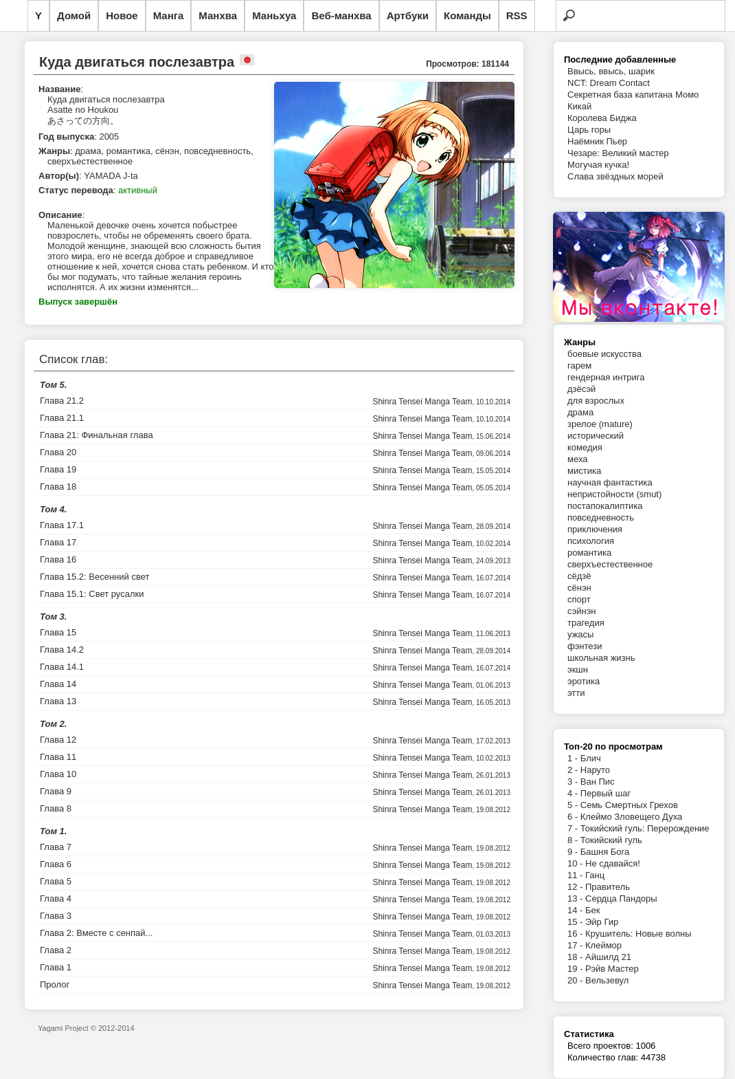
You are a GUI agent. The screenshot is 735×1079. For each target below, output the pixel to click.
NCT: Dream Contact (608, 83)
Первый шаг (605, 793)
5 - (573, 805)
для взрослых (595, 400)
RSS (517, 15)
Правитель (607, 887)
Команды (467, 15)
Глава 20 (58, 452)
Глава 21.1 (62, 418)
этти (576, 693)
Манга (168, 15)
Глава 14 (58, 684)
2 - (573, 770)
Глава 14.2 (62, 649)
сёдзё (579, 576)
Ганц (594, 875)
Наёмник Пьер (597, 141)
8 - (573, 840)
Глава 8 (55, 808)
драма (580, 412)
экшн (577, 669)
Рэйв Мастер (612, 968)
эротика (583, 681)
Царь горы (589, 129)
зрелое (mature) (600, 424)
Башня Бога (604, 852)
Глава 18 (58, 486)
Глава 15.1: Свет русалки (92, 594)
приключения (594, 529)
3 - (573, 781)
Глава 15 (58, 632)
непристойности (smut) (614, 494)
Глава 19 (58, 469)
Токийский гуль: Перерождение (645, 828)
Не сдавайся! (612, 863)
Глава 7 (55, 847)
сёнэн (579, 587)
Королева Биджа (602, 118)
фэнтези (584, 646)
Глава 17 (58, 542)
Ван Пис (597, 781)
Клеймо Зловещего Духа (631, 816)
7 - (573, 828)
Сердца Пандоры (621, 898)
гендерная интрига (606, 377)
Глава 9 (55, 791)
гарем (579, 365)
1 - (573, 758)
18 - (576, 957)
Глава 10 (58, 774)
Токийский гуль (611, 840)
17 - (576, 945)
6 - (573, 816)
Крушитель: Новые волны (638, 933)
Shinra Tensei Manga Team (422, 401)
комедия (584, 447)
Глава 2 (55, 950)
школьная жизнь (601, 658)
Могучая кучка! (598, 165)
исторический (595, 435)
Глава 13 (58, 701)
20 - (576, 980)
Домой (74, 15)
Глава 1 (55, 967)
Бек (592, 910)
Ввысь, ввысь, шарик (611, 71)
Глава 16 (58, 559)
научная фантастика (610, 482)
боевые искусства (604, 354)
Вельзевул (607, 980)
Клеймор (603, 945)
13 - (576, 898)
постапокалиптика (605, 506)
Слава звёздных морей (615, 176)
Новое (122, 15)
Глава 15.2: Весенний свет (94, 576)
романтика (589, 552)
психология (590, 541)
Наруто (595, 770)
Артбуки (408, 15)
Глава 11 (58, 757)
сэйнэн (581, 611)
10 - (576, 863)
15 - (576, 922)
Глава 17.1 (62, 525)
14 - (576, 910)
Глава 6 (55, 864)
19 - (576, 968)
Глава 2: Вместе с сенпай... (96, 933)
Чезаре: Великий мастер (618, 153)
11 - (576, 875)
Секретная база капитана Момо (633, 94)
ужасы (580, 634)
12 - (576, 887)
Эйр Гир (601, 922)
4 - (573, 793)
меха (577, 459)
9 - (573, 852)
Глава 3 (55, 916)
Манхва (218, 15)
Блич (590, 758)
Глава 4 (55, 898)
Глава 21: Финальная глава (96, 435)
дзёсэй (581, 389)
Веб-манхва (341, 15)
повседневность (600, 517)
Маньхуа (274, 15)
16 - (576, 933)
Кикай (579, 106)
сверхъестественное (610, 564)
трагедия (585, 623)
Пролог (54, 984)
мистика (584, 471)
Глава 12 (58, 739)
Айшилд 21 (608, 957)
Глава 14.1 (62, 667)
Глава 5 (55, 881)
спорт (579, 599)
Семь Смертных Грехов (629, 805)
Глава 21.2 (62, 400)
